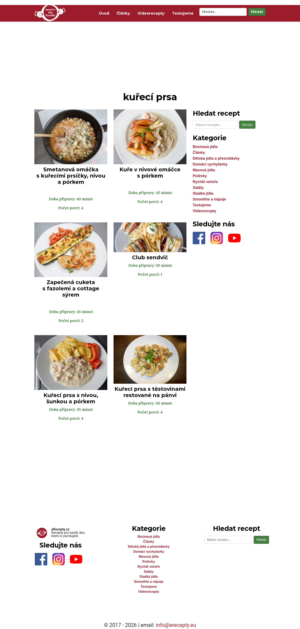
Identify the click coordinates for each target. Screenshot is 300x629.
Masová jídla (204, 170)
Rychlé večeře (205, 182)
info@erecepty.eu (176, 625)
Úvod (105, 13)
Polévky (200, 176)
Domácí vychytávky (210, 164)
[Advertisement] (150, 56)
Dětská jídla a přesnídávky (216, 158)
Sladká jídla (203, 193)
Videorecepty (151, 13)
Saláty (198, 187)
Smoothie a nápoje (209, 199)
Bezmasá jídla (205, 147)
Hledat (257, 12)
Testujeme (183, 13)
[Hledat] (223, 12)
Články (123, 13)
